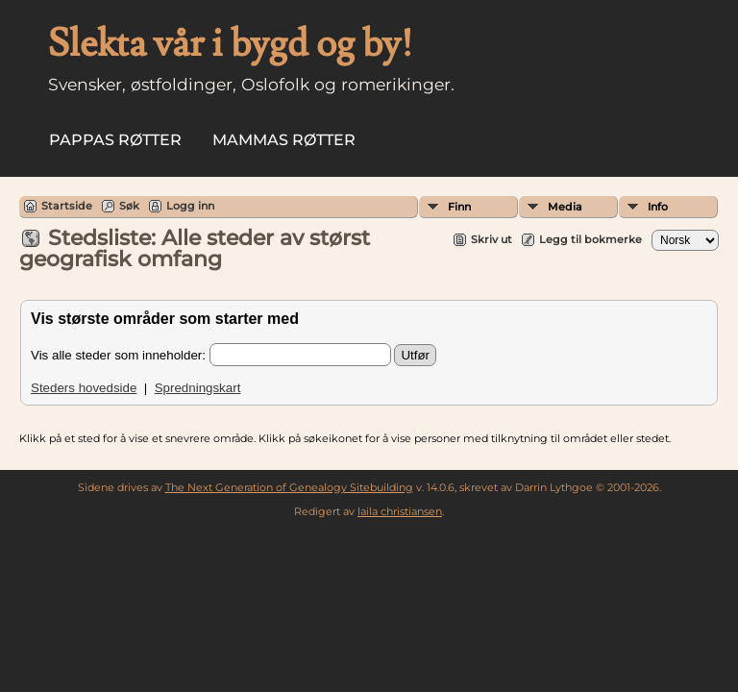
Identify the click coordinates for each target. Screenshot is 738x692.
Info (658, 206)
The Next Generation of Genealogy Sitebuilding (289, 487)
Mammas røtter (284, 140)
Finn (459, 206)
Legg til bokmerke (590, 239)
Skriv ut (491, 239)
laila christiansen (399, 511)
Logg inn (190, 205)
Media (565, 206)
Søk (129, 205)
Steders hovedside (83, 388)
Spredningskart (198, 388)
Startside (66, 205)
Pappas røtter (115, 140)
